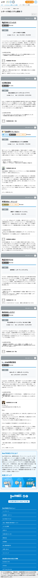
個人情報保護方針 (7, 545)
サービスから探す (6, 8)
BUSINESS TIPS (6, 561)
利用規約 (5, 541)
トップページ (6, 511)
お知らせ (5, 530)
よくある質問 (6, 526)
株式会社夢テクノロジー (10, 131)
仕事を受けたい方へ (7, 534)
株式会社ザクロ (7, 259)
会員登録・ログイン (7, 515)
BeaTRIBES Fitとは (7, 519)
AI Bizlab (5, 565)
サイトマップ (6, 553)
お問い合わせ (6, 549)
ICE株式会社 (6, 82)
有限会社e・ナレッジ (9, 201)
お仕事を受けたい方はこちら (19, 501)
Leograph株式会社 (9, 362)
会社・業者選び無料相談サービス (10, 522)
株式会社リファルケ (9, 22)
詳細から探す (16, 8)
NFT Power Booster (7, 569)
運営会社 (5, 538)
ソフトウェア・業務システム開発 (11, 5)
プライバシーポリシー (13, 575)
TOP (2, 5)
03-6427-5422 (30, 2)
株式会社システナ (8, 312)
